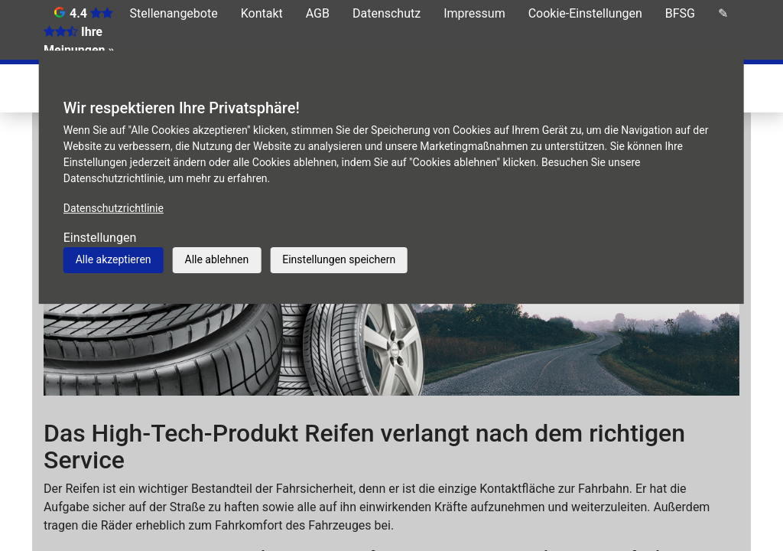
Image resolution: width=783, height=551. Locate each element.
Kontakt (262, 13)
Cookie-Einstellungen (585, 13)
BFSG (680, 13)
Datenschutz (387, 13)
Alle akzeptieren (113, 259)
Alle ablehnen (217, 259)
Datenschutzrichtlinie (113, 208)
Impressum (474, 13)
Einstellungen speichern (338, 259)
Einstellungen (100, 237)
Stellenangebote (174, 13)
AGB (318, 13)
